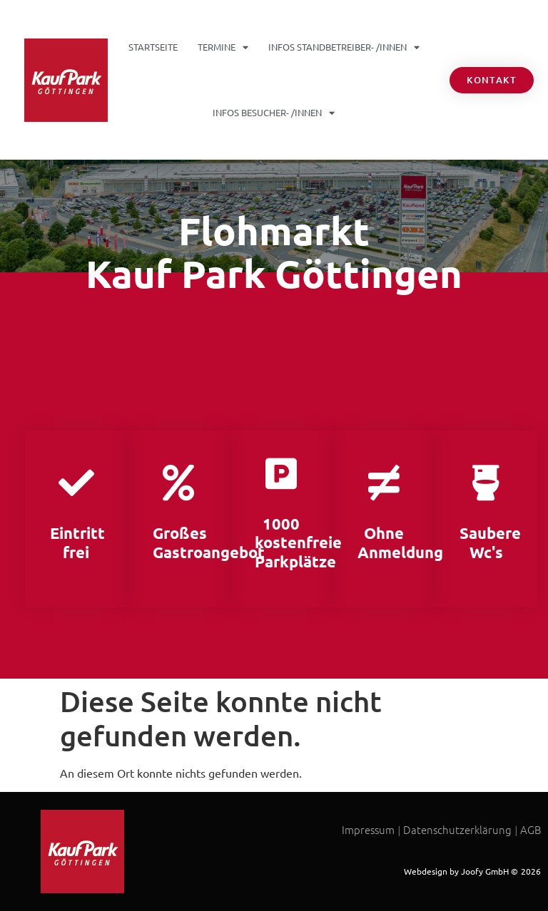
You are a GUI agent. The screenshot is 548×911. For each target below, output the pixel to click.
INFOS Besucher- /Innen (274, 113)
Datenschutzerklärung (457, 829)
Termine (223, 47)
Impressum (368, 829)
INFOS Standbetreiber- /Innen (344, 47)
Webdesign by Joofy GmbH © (461, 871)
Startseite (153, 47)
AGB (530, 829)
